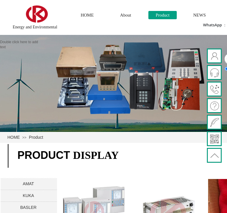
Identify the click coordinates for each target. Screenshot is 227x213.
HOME (87, 15)
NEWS (199, 15)
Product (163, 15)
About (125, 15)
